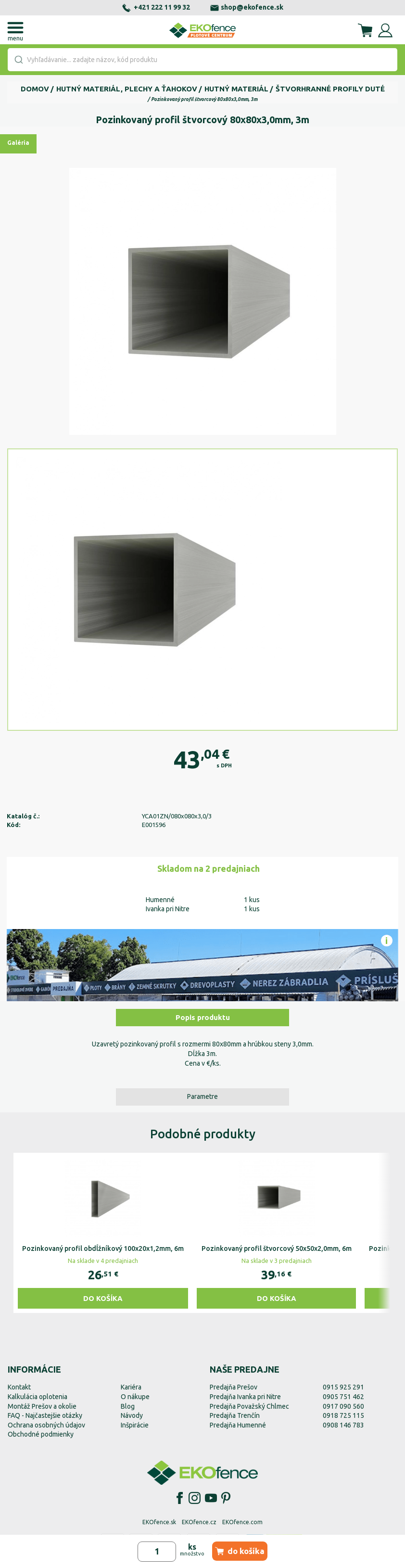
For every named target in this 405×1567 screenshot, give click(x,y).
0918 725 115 (343, 1415)
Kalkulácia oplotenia (37, 1397)
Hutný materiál (236, 89)
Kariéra (131, 1387)
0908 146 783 (343, 1425)
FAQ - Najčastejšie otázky (45, 1415)
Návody (132, 1415)
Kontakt (19, 1387)
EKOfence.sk (159, 1522)
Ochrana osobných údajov (46, 1425)
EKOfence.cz (199, 1522)
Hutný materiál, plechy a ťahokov (126, 89)
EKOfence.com (242, 1522)
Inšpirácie (135, 1425)
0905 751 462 (343, 1397)
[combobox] (202, 59)
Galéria (18, 143)
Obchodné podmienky (41, 1434)
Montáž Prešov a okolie (42, 1406)
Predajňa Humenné (238, 1425)
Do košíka (103, 1298)
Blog (128, 1406)
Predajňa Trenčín (235, 1415)
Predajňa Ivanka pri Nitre (245, 1397)
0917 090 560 (343, 1406)
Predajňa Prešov (233, 1387)
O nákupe (135, 1397)
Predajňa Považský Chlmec (249, 1406)
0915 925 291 (343, 1387)
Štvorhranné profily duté (330, 89)
